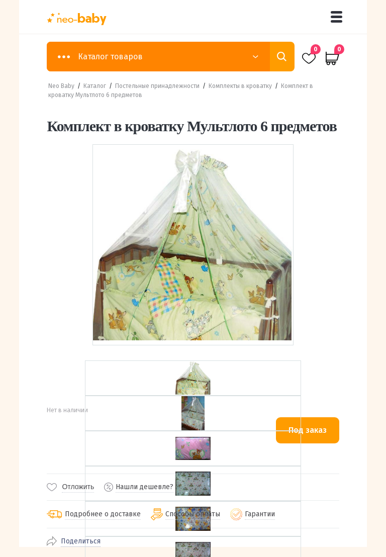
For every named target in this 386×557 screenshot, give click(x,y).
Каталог (94, 85)
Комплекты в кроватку (240, 85)
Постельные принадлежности (157, 85)
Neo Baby (61, 85)
